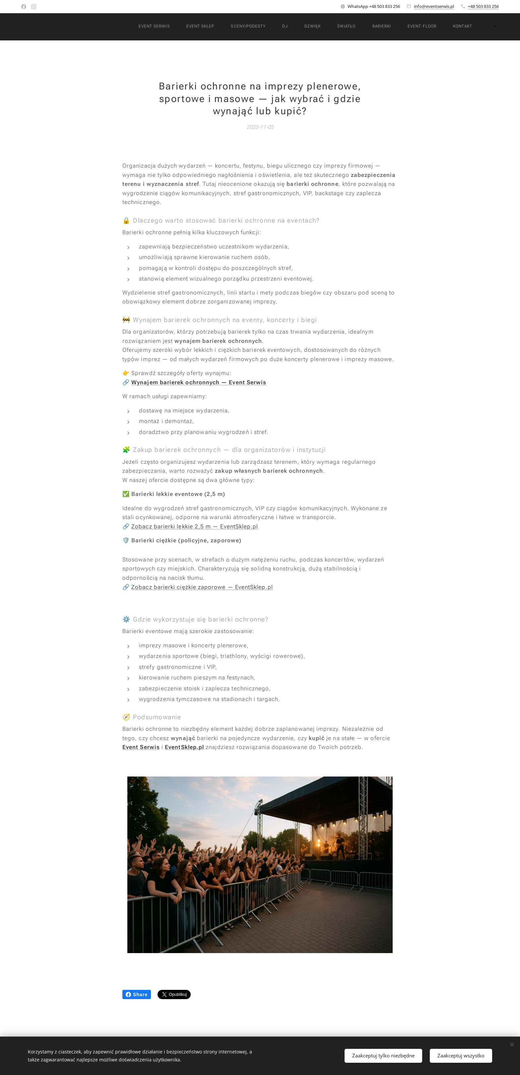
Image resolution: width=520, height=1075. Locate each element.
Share (137, 994)
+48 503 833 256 (483, 6)
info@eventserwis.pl (434, 6)
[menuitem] (278, 27)
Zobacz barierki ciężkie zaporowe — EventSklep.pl (202, 586)
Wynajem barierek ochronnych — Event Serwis (198, 382)
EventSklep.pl (184, 747)
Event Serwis (141, 747)
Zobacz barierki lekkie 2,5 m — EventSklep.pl (194, 526)
